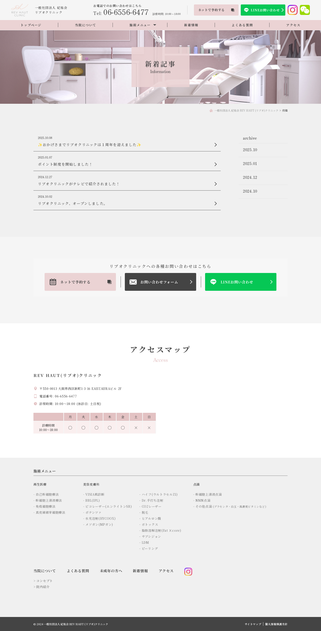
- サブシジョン (150, 536)
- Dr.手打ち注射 (151, 500)
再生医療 (40, 484)
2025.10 (250, 149)
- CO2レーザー (150, 506)
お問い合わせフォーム (159, 282)
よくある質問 (242, 25)
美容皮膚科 (91, 484)
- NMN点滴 (201, 500)
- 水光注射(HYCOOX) (99, 518)
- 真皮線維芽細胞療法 (49, 512)
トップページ (31, 25)
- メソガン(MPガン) (98, 524)
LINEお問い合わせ (265, 10)
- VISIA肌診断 (94, 494)
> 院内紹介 (41, 586)
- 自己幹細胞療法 (46, 494)
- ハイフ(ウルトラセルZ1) (158, 494)
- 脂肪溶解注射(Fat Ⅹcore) (160, 530)
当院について (85, 25)
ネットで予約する (75, 282)
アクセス (293, 25)
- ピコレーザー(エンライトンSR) (107, 506)
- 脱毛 (143, 512)
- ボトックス (148, 524)
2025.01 (250, 163)
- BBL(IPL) (91, 500)
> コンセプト (43, 580)
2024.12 (250, 177)
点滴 (196, 484)
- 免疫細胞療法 (44, 506)
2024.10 (250, 191)
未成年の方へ (111, 570)
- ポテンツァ (92, 512)
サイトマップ (253, 624)
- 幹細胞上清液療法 (47, 500)
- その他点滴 (229, 506)
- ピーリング (148, 548)
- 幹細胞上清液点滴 (207, 494)
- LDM (144, 542)
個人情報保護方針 (276, 624)
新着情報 (191, 25)
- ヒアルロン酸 (150, 518)
